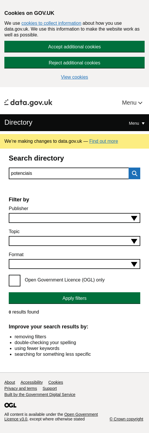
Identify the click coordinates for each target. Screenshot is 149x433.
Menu (130, 102)
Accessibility (31, 382)
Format (16, 254)
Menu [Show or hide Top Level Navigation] (134, 123)
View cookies (74, 77)
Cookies (55, 382)
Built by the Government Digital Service (40, 394)
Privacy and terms (20, 388)
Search (133, 173)
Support (50, 388)
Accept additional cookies (74, 46)
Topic (14, 231)
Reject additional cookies (74, 62)
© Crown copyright (126, 419)
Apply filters (74, 298)
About (9, 382)
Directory (18, 122)
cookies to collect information (51, 23)
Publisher (18, 208)
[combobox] (74, 218)
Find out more (103, 141)
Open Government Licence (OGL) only (65, 279)
